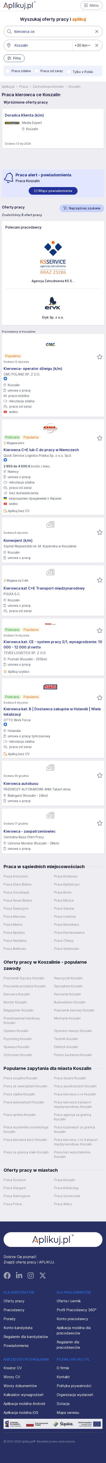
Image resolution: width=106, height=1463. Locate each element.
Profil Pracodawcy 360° (76, 1310)
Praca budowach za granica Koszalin (74, 1129)
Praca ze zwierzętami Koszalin (25, 1086)
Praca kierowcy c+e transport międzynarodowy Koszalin (76, 1142)
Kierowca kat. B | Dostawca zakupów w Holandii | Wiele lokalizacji (52, 712)
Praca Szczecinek (67, 1196)
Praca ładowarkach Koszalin (24, 1102)
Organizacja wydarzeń (75, 1394)
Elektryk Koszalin (66, 1047)
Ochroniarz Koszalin (18, 1055)
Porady (10, 1319)
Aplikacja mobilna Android (24, 1403)
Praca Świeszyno (16, 908)
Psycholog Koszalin (18, 1039)
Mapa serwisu (68, 1412)
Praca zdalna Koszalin (19, 1094)
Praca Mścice (64, 900)
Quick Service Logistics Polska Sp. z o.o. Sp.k (37, 455)
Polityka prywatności (74, 1386)
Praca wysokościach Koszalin (75, 1086)
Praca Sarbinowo (66, 948)
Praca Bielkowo (15, 948)
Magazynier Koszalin (18, 1010)
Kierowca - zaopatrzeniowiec (30, 831)
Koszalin (74, 86)
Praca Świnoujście (17, 1196)
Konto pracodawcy (72, 1319)
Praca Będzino (14, 932)
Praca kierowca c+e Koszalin (75, 1094)
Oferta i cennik (69, 1301)
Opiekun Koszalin (16, 1031)
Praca (23, 86)
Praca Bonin (63, 892)
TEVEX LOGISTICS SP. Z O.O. (25, 653)
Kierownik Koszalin (67, 994)
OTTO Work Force (17, 720)
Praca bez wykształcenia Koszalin (72, 1154)
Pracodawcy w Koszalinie (18, 331)
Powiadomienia (16, 1345)
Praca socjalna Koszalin (21, 1078)
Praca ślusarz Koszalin (70, 1078)
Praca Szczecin (15, 1180)
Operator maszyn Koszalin (73, 1031)
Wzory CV (12, 1377)
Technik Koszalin (66, 1039)
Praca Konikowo (66, 876)
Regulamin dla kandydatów (26, 1336)
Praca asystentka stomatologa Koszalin (26, 1129)
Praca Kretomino (16, 876)
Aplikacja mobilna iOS (21, 1412)
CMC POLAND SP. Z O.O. (22, 374)
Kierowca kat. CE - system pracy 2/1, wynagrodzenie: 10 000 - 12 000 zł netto (53, 644)
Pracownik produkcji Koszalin (25, 986)
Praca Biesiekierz (66, 924)
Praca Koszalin (64, 1180)
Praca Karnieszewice (69, 932)
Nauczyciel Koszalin (68, 978)
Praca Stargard (15, 1188)
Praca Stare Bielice (18, 884)
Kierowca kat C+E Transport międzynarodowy (44, 588)
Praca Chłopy (64, 940)
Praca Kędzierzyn (67, 884)
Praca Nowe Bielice (18, 900)
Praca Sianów (64, 908)
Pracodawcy (14, 1310)
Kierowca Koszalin (17, 994)
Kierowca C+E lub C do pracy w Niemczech (41, 450)
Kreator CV (13, 1368)
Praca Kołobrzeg (66, 1188)
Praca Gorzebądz (16, 892)
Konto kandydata (18, 1327)
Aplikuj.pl (8, 86)
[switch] (53, 191)
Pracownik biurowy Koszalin (74, 1010)
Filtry (14, 58)
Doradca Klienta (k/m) (24, 115)
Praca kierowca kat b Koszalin (25, 1140)
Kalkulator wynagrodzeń (23, 1394)
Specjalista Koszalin (68, 986)
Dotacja (63, 1403)
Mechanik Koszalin (67, 1018)
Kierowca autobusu (21, 783)
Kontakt (63, 1377)
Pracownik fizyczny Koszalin (24, 978)
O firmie (63, 1368)
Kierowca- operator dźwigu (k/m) (33, 368)
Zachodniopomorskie (48, 86)
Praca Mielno (13, 924)
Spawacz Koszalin (17, 1047)
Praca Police (13, 1204)
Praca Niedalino (15, 940)
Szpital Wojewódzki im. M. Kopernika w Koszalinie (40, 546)
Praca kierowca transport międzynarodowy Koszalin (73, 1104)
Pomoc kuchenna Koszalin (73, 1055)
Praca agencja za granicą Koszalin (72, 1117)
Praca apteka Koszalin (20, 1115)
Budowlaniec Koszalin (70, 1002)
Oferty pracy (14, 1301)
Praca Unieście (65, 916)
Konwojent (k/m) (18, 540)
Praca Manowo (15, 916)
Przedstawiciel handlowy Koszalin (22, 1020)
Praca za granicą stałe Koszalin (26, 1152)
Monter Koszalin (15, 1002)
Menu (91, 5)
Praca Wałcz (63, 1204)
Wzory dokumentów (20, 1386)
